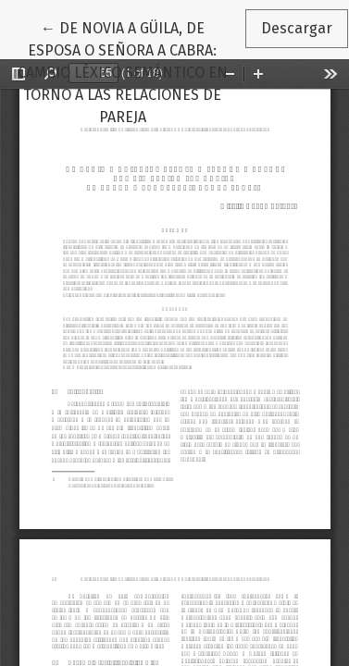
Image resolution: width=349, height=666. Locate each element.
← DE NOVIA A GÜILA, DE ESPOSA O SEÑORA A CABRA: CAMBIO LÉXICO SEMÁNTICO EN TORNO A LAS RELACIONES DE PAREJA (131, 71)
